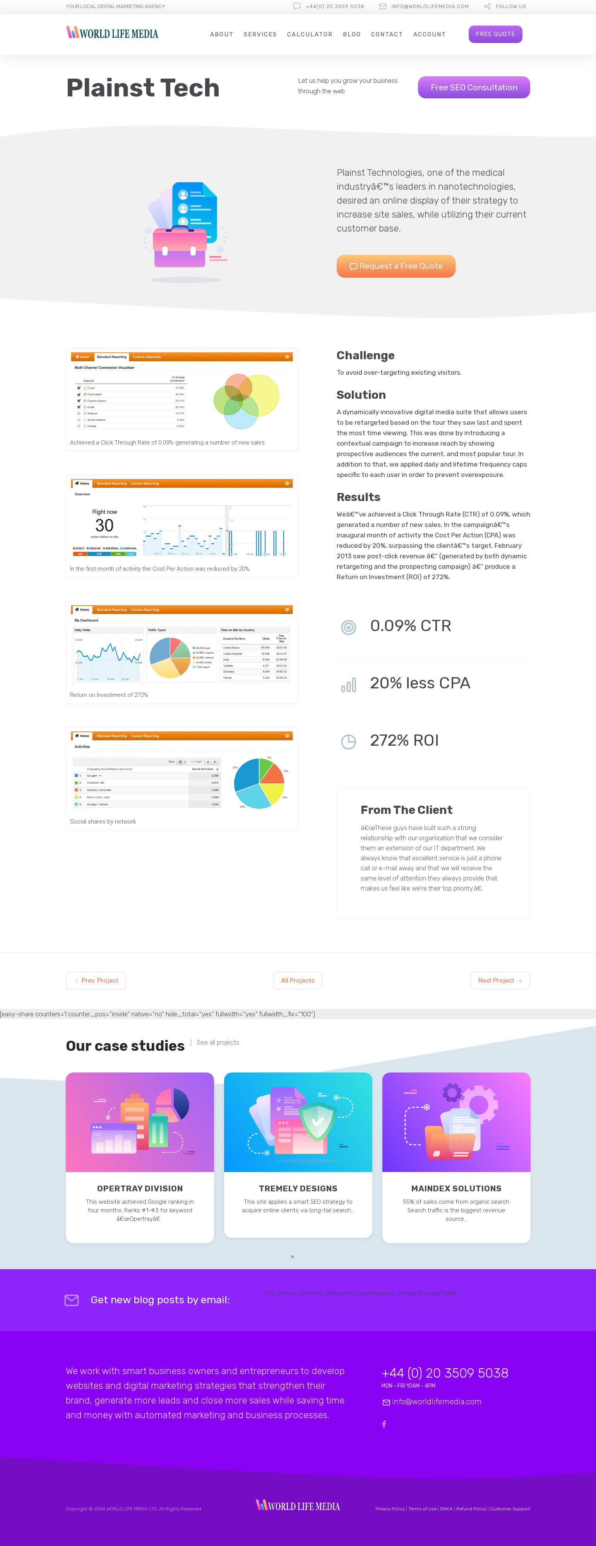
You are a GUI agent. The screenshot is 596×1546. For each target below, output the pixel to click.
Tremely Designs (298, 1188)
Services (260, 34)
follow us (511, 6)
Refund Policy (471, 1509)
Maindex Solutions (456, 1188)
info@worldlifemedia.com (430, 6)
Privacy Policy (390, 1509)
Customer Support (510, 1509)
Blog (352, 34)
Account (429, 34)
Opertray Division (140, 1188)
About (222, 34)
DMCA (446, 1509)
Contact (387, 34)
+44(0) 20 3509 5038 (335, 6)
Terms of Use (422, 1509)
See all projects (218, 1043)
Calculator (310, 34)
